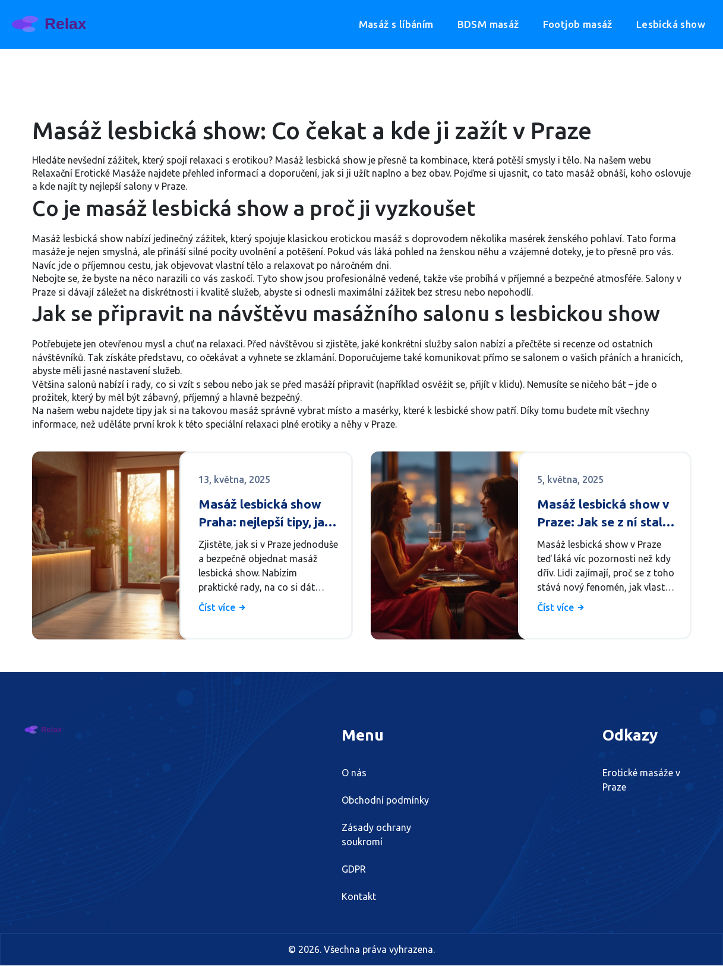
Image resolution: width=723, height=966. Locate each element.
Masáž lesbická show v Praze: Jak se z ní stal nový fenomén (603, 514)
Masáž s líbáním (396, 24)
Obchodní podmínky (385, 800)
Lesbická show (670, 24)
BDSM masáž (488, 24)
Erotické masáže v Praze (641, 780)
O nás (354, 773)
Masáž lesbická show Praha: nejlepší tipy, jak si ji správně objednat (264, 514)
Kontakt (359, 897)
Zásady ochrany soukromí (376, 835)
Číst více (222, 607)
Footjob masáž (578, 24)
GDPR (354, 869)
